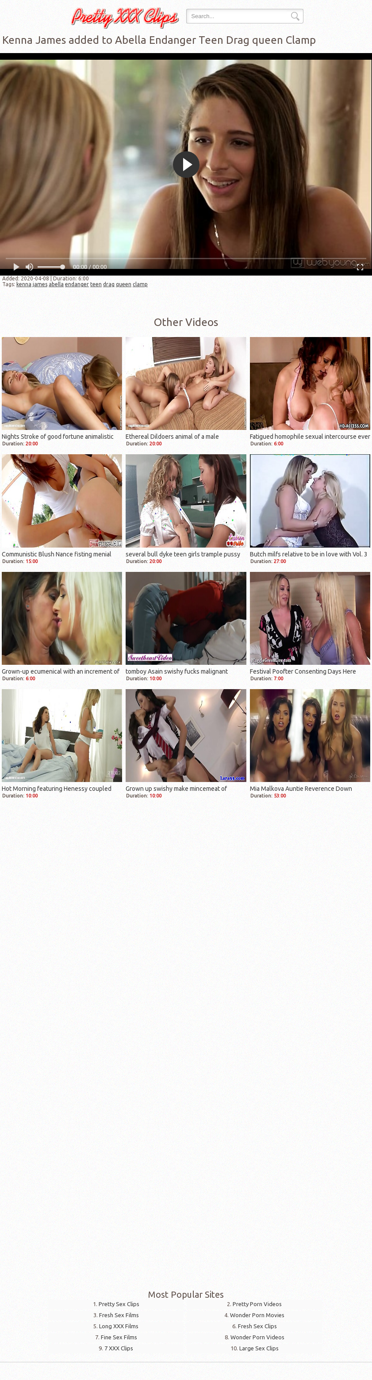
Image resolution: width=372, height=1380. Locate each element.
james (40, 284)
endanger (77, 284)
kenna (23, 284)
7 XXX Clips (118, 1348)
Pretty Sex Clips (119, 1304)
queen (123, 284)
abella (56, 284)
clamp (140, 284)
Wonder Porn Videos (257, 1337)
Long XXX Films (118, 1326)
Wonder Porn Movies (257, 1315)
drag (109, 284)
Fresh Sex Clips (257, 1326)
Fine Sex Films (119, 1337)
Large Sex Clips (259, 1348)
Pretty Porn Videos (257, 1304)
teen (96, 284)
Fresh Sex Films (119, 1315)
